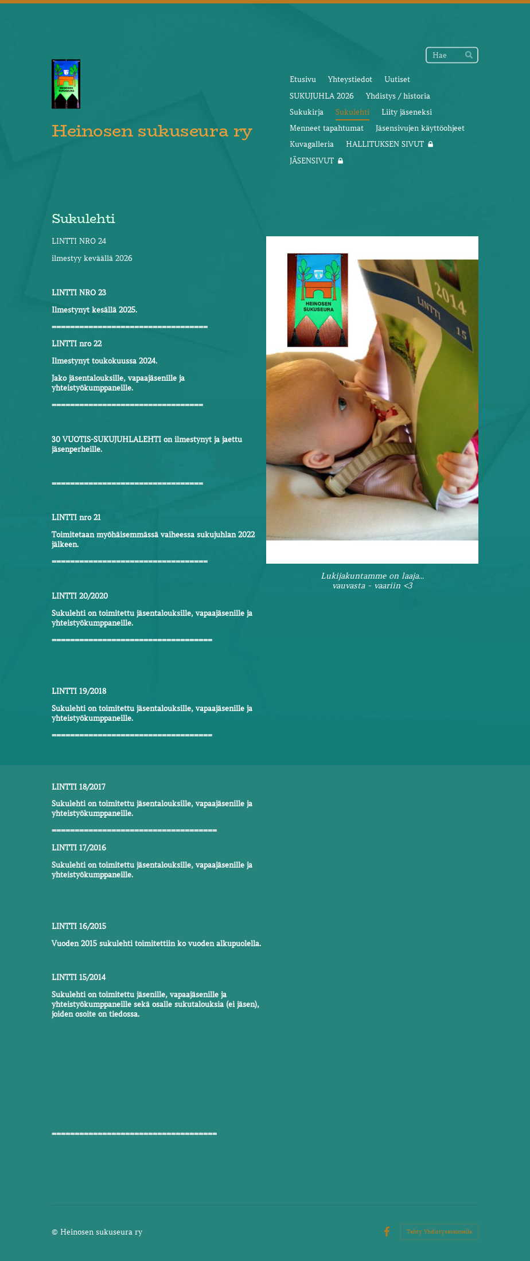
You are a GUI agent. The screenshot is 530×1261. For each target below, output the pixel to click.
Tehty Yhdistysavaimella (439, 1231)
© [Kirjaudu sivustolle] (56, 1232)
